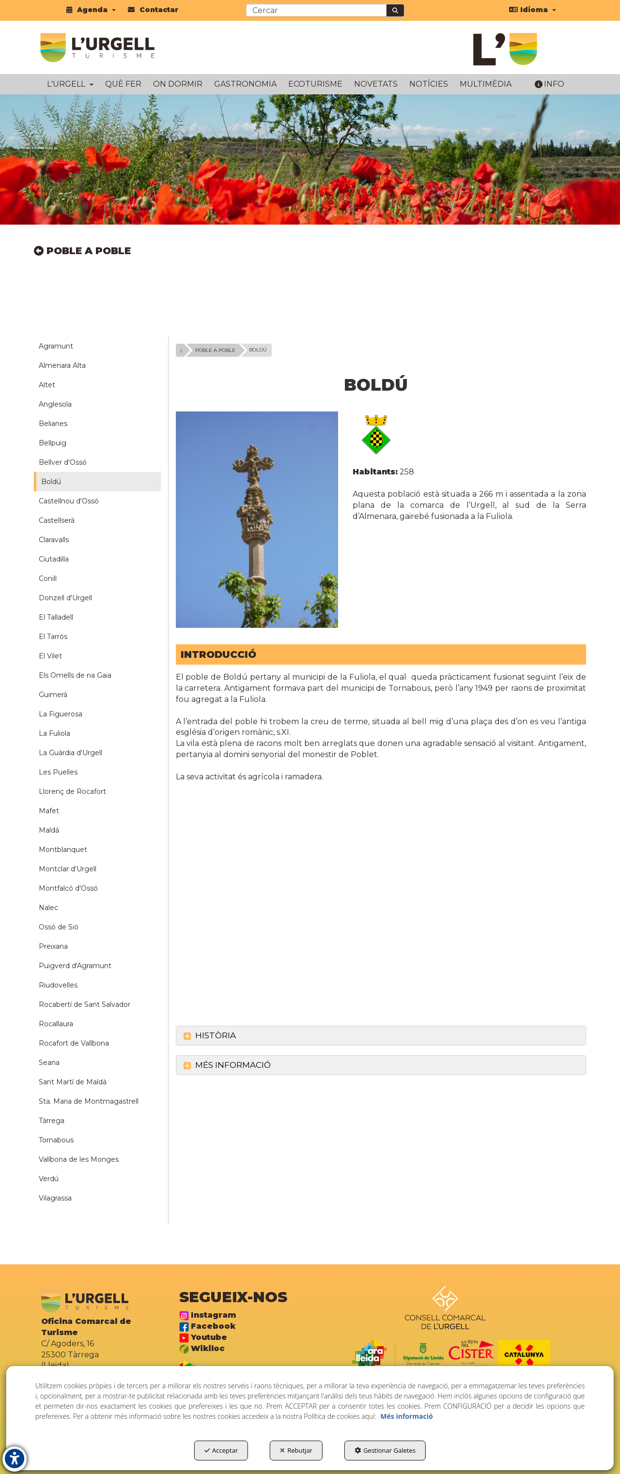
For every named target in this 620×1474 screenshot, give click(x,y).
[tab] (381, 1035)
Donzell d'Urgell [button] (65, 597)
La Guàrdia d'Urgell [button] (70, 752)
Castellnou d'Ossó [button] (69, 501)
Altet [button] (47, 384)
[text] (316, 10)
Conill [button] (48, 578)
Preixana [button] (53, 946)
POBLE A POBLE (82, 251)
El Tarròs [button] (53, 636)
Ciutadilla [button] (54, 559)
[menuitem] (91, 9)
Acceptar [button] (221, 1450)
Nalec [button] (48, 907)
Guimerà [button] (53, 694)
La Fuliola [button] (54, 733)
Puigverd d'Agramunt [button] (75, 965)
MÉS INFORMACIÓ (227, 1065)
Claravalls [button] (54, 539)
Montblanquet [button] (63, 849)
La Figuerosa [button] (60, 714)
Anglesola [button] (55, 404)
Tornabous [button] (56, 1140)
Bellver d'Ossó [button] (63, 462)
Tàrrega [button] (51, 1120)
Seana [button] (49, 1062)
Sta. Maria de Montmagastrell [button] (89, 1101)
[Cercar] (395, 10)
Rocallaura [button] (56, 1023)
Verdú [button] (49, 1178)
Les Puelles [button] (58, 772)
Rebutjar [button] (296, 1450)
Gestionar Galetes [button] (385, 1450)
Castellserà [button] (57, 520)
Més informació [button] (406, 1416)
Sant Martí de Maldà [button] (73, 1082)
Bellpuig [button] (52, 443)
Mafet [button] (49, 810)
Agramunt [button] (56, 346)
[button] (91, 9)
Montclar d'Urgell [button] (67, 869)
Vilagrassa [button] (55, 1198)
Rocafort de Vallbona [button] (74, 1043)
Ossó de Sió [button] (58, 927)
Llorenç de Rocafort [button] (72, 791)
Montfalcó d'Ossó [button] (68, 888)
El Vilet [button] (50, 656)
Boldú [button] (51, 481)
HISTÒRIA (210, 1035)
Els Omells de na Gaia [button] (75, 675)
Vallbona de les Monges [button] (79, 1159)
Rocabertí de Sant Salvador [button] (84, 1004)
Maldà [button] (49, 830)
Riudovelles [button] (58, 985)
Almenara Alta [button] (62, 365)
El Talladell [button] (56, 617)
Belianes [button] (53, 423)
